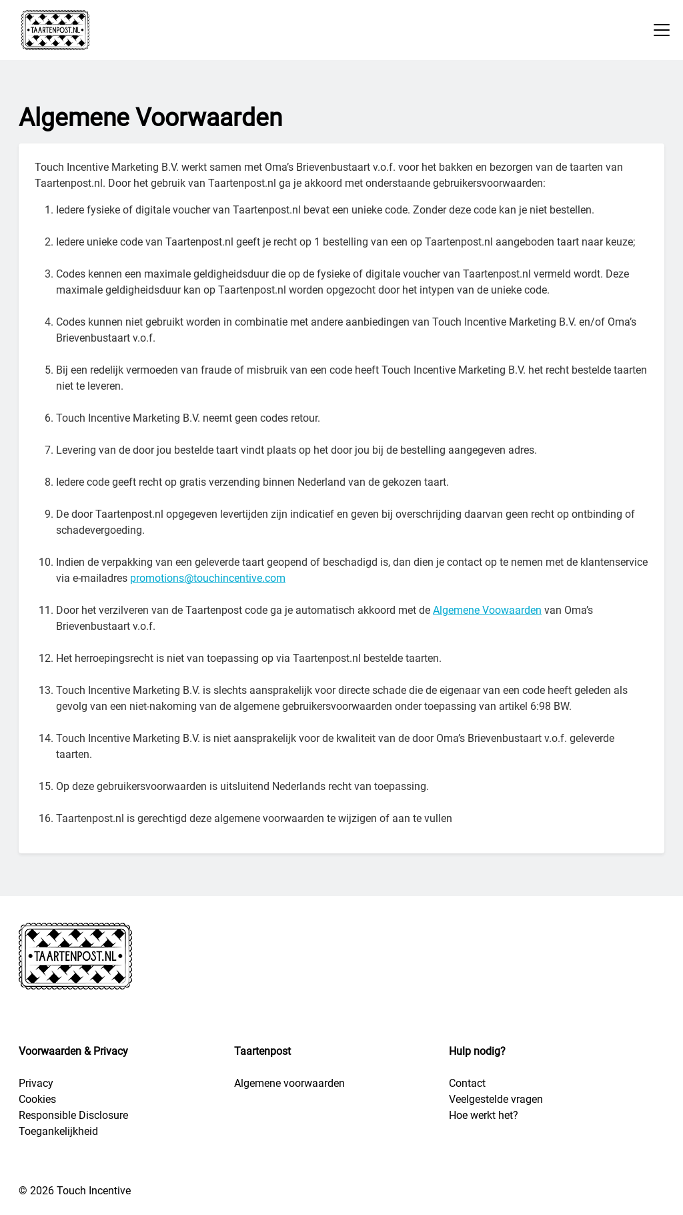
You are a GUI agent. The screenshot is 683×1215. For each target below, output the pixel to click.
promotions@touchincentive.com (207, 578)
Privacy (36, 1083)
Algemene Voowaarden (487, 610)
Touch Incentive (94, 1190)
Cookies (37, 1099)
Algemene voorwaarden (289, 1083)
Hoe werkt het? (483, 1115)
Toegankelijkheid (58, 1131)
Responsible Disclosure (73, 1115)
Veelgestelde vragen (496, 1099)
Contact (467, 1083)
